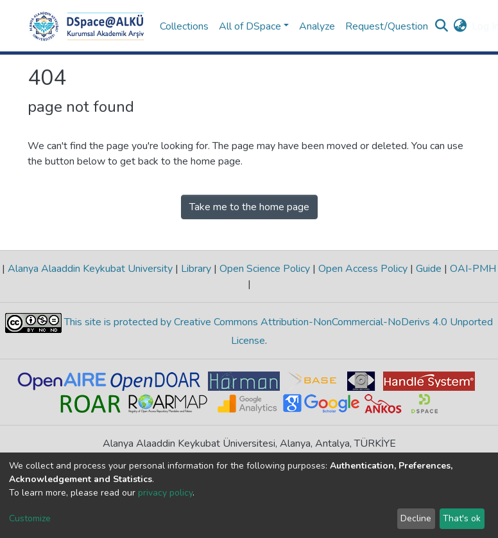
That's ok (462, 518)
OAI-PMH (471, 269)
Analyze (317, 26)
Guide (428, 269)
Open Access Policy (363, 269)
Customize (30, 518)
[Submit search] (441, 26)
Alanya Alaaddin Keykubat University (90, 269)
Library (196, 269)
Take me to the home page (249, 207)
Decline (415, 518)
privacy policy (165, 493)
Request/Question (386, 26)
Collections (184, 26)
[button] (460, 26)
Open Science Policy (265, 269)
